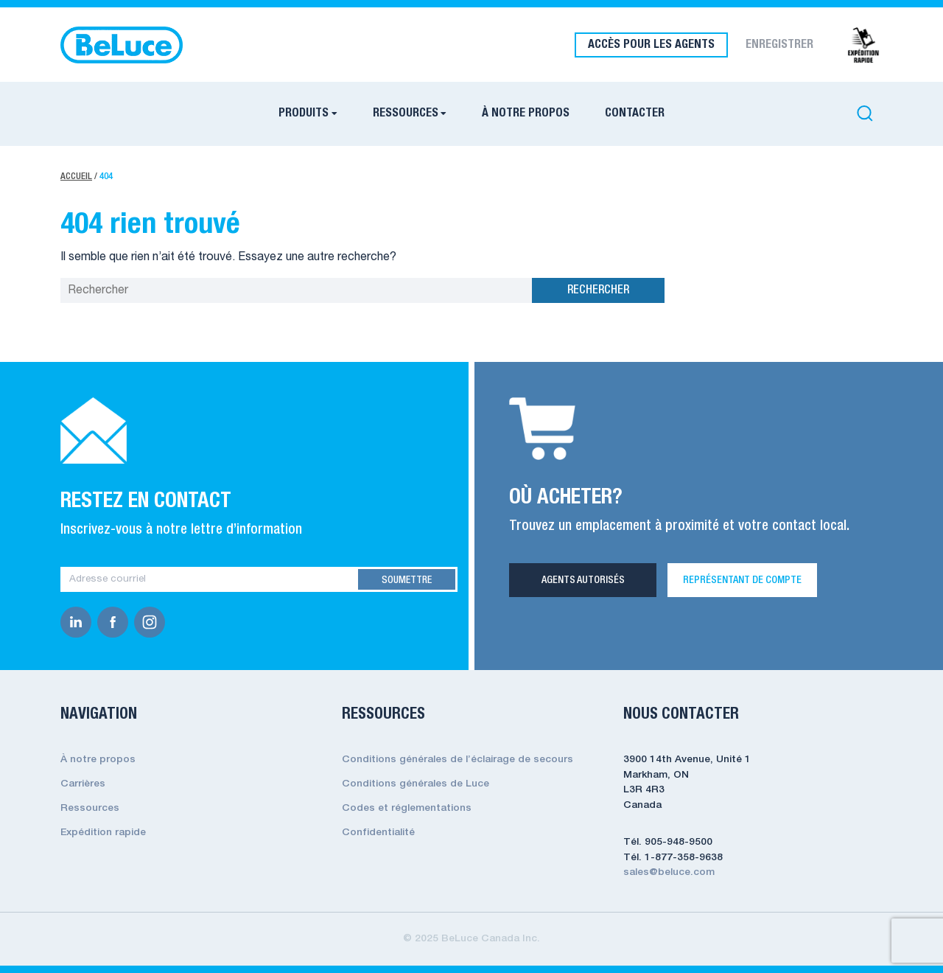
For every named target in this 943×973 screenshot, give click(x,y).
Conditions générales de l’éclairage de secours (457, 759)
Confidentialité (378, 832)
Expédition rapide (103, 832)
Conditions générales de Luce (415, 784)
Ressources (89, 808)
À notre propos (98, 759)
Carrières (82, 784)
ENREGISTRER (779, 45)
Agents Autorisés (583, 580)
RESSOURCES (405, 113)
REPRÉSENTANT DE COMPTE (742, 580)
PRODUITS (303, 113)
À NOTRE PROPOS (525, 113)
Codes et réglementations (407, 808)
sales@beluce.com (669, 872)
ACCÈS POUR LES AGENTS (651, 45)
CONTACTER (635, 113)
